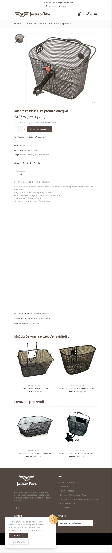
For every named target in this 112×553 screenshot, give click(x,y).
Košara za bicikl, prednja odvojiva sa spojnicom (77, 453)
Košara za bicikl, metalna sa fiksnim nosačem (77, 388)
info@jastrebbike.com (63, 2)
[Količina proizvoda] (20, 129)
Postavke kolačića (68, 503)
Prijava (62, 6)
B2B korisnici (65, 507)
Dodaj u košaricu (41, 129)
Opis (21, 174)
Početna (21, 23)
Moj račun (52, 6)
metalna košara (42, 154)
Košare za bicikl (31, 150)
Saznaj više (19, 542)
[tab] (20, 174)
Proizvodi (31, 23)
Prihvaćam (18, 535)
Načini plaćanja (67, 490)
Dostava (64, 486)
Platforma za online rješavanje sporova (79, 499)
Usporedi (42, 137)
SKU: (16, 145)
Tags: (16, 154)
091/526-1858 (45, 2)
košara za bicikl (26, 154)
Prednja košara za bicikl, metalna (34, 388)
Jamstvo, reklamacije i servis (73, 495)
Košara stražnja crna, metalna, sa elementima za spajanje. (35, 453)
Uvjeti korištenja (67, 482)
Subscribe (95, 523)
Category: (18, 150)
